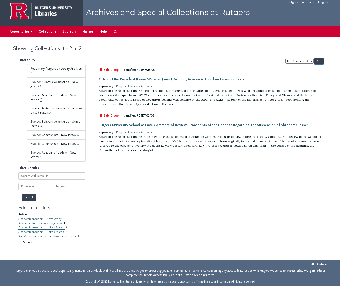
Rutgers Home (297, 2)
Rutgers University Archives (134, 86)
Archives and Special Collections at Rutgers (168, 12)
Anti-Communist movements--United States (47, 236)
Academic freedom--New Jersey (40, 219)
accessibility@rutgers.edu (304, 271)
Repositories (21, 31)
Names (87, 31)
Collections (47, 31)
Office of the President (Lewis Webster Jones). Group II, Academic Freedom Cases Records (171, 79)
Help (103, 31)
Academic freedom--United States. (41, 232)
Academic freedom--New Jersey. (40, 223)
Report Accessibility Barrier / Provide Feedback (175, 275)
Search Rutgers (318, 2)
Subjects (69, 31)
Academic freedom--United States (41, 227)
